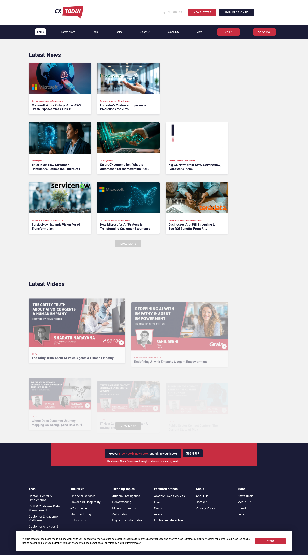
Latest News (68, 31)
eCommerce (78, 508)
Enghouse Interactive (168, 520)
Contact (201, 502)
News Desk (245, 496)
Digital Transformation (128, 520)
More (199, 31)
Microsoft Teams (124, 508)
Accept (270, 541)
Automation (120, 514)
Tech (95, 31)
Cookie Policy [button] (54, 543)
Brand (241, 508)
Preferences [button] (133, 543)
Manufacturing (80, 514)
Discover (144, 31)
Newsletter (202, 12)
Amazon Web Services (169, 496)
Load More (128, 243)
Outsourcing (78, 520)
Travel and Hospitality (85, 502)
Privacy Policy (205, 508)
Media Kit (244, 502)
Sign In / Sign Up (237, 12)
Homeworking (121, 502)
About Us (202, 496)
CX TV (228, 31)
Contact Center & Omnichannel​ (40, 498)
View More (128, 426)
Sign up (193, 453)
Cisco (158, 508)
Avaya (158, 514)
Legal (241, 514)
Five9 (157, 502)
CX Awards (264, 31)
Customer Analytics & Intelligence (43, 528)
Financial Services (82, 496)
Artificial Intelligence (126, 496)
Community (173, 31)
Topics (119, 31)
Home (40, 31)
